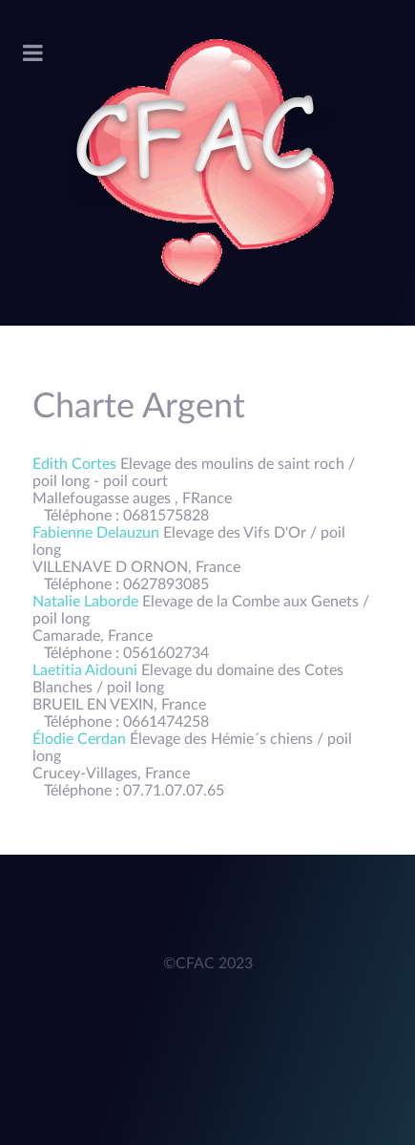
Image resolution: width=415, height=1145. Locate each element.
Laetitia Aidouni (86, 670)
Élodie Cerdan (81, 739)
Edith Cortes (76, 464)
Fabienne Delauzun (97, 533)
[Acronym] (208, 162)
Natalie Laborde (87, 601)
